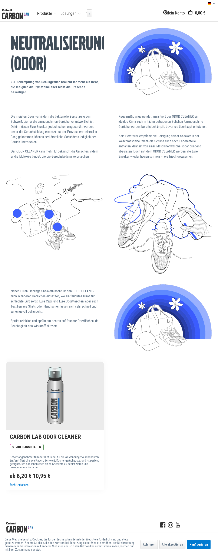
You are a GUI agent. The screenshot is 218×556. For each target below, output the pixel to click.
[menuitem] (45, 13)
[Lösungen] (69, 13)
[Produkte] (45, 13)
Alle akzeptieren (172, 544)
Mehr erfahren (19, 485)
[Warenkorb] (200, 13)
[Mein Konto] (173, 13)
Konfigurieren (199, 544)
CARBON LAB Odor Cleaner (45, 436)
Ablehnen (149, 544)
